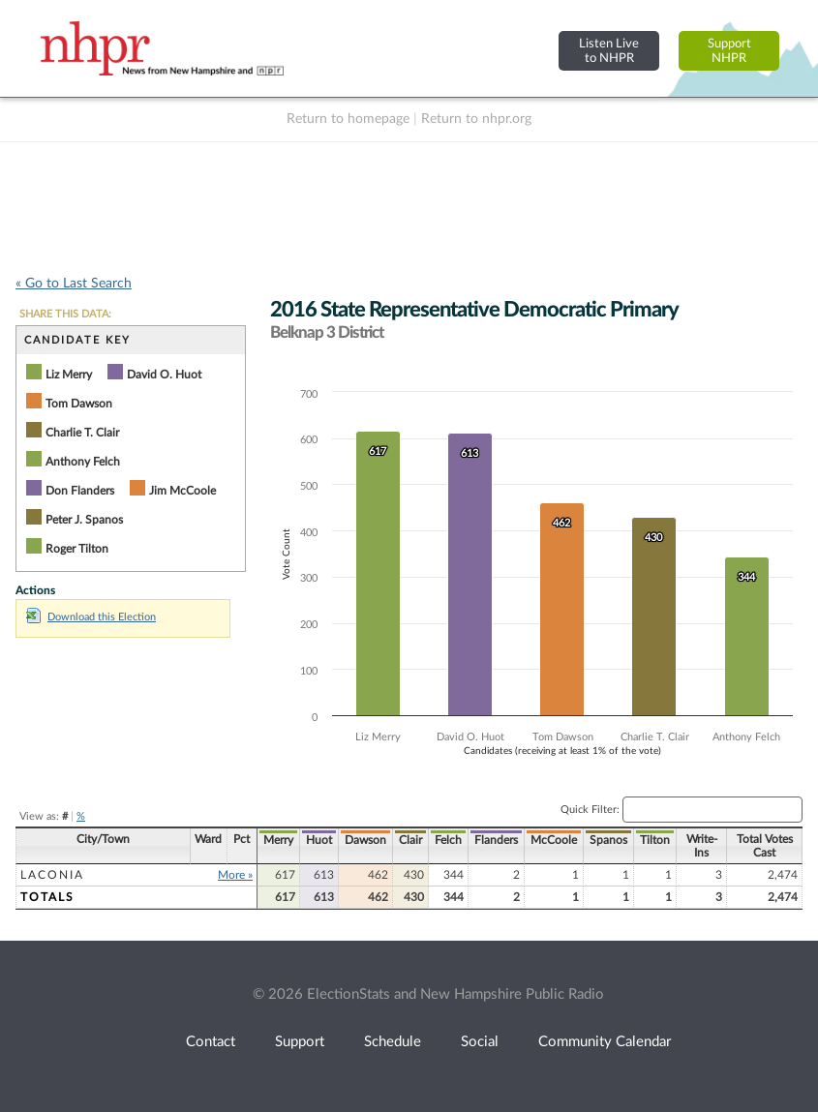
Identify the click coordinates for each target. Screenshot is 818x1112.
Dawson (365, 840)
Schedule (392, 1042)
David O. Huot (164, 374)
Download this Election (91, 617)
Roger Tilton (76, 549)
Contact (210, 1042)
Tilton (655, 840)
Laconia (52, 875)
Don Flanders (79, 490)
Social (480, 1042)
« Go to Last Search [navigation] (73, 283)
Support (299, 1042)
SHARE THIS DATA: (65, 314)
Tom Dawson (78, 403)
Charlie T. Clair (82, 432)
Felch (448, 840)
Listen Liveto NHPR (609, 51)
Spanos (608, 840)
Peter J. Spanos (84, 520)
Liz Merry (68, 374)
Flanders (496, 840)
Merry (278, 840)
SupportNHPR (729, 51)
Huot (319, 840)
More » (235, 875)
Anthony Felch (82, 461)
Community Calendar (604, 1042)
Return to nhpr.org (476, 119)
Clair (410, 840)
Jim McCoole (182, 490)
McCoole (553, 840)
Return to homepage (348, 119)
